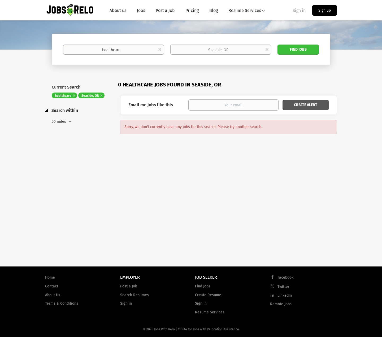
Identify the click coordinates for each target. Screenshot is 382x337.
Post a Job (128, 286)
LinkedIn (284, 295)
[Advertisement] (191, 220)
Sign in (299, 10)
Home (50, 277)
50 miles (59, 121)
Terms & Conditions (61, 303)
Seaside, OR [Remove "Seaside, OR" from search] (90, 96)
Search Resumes (134, 295)
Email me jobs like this (150, 104)
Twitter (283, 287)
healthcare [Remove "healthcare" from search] (63, 96)
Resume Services (209, 312)
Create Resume (208, 295)
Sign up (324, 10)
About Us (52, 295)
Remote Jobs (281, 304)
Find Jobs (298, 49)
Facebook (285, 277)
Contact (51, 286)
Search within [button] (64, 110)
